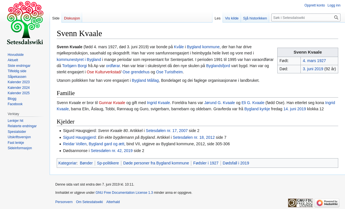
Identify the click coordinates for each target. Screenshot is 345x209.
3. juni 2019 (313, 69)
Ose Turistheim (169, 72)
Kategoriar (67, 163)
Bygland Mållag (145, 80)
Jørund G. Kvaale (219, 102)
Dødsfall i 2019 (236, 163)
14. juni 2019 (295, 109)
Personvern (63, 202)
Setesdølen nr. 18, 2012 (194, 137)
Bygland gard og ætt (106, 144)
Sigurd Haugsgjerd (79, 137)
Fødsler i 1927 (205, 163)
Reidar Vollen (74, 144)
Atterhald (113, 202)
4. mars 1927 (314, 60)
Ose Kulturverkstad (103, 72)
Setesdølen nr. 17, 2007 (167, 130)
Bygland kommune (203, 47)
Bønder (86, 163)
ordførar (113, 65)
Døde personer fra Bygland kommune (156, 163)
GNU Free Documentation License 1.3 (124, 193)
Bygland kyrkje (257, 109)
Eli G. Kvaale (252, 102)
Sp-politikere (108, 163)
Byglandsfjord (218, 65)
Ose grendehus (136, 72)
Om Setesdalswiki (89, 202)
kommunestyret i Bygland (79, 59)
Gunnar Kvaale (112, 102)
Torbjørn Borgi (74, 65)
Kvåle (179, 47)
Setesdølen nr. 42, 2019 (112, 150)
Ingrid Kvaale (158, 102)
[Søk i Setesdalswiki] (305, 17)
